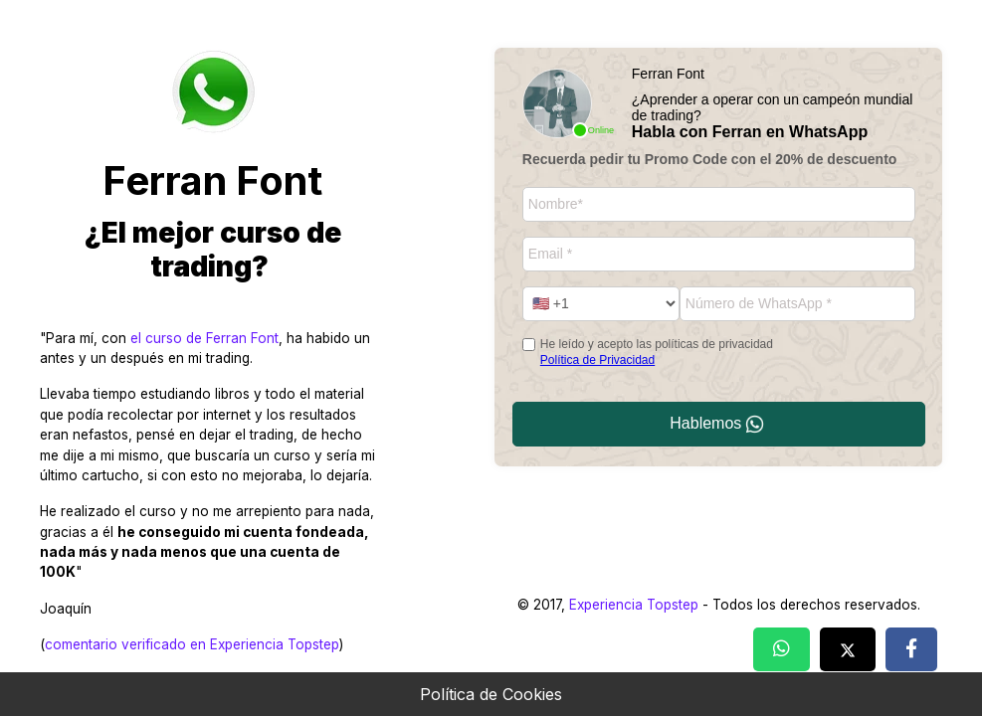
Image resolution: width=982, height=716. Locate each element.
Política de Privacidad (597, 360)
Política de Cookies (491, 694)
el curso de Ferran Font (204, 338)
